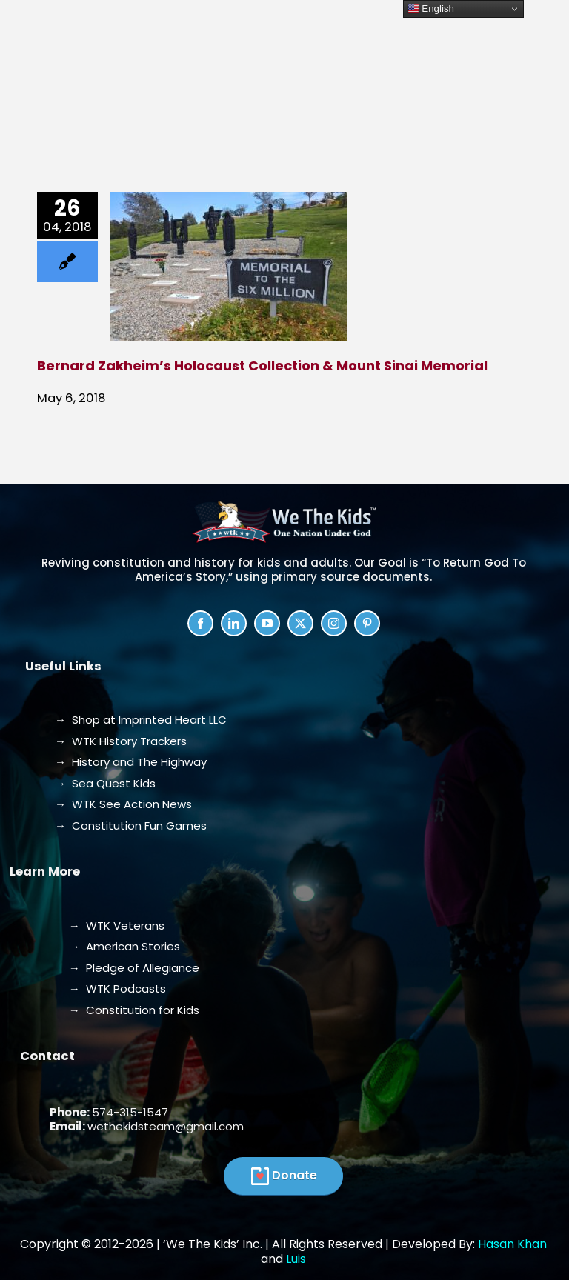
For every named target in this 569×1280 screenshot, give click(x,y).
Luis (296, 1258)
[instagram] (334, 623)
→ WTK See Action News (123, 804)
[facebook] (200, 623)
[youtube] (267, 623)
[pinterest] (367, 623)
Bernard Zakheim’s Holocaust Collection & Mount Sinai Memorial (262, 365)
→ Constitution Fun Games (131, 825)
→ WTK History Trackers (121, 741)
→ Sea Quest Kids (105, 783)
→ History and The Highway (131, 762)
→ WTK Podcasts (117, 988)
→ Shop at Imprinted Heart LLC (141, 719)
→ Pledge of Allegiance (134, 968)
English (430, 9)
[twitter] (300, 623)
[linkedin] (234, 623)
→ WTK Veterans (116, 925)
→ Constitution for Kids (134, 1010)
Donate (294, 1175)
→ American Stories (124, 946)
